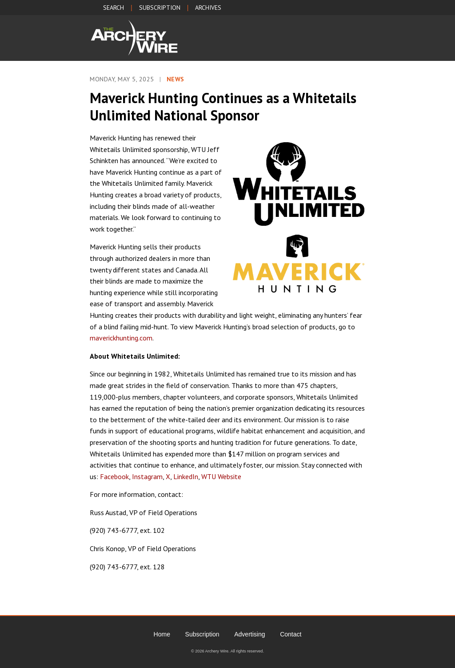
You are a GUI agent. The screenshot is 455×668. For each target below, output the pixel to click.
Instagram (147, 476)
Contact (290, 634)
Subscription (202, 634)
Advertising (249, 634)
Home (162, 634)
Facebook (114, 476)
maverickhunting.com (121, 337)
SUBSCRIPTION (159, 8)
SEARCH (113, 8)
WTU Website (221, 476)
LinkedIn (185, 476)
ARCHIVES (208, 8)
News (175, 79)
